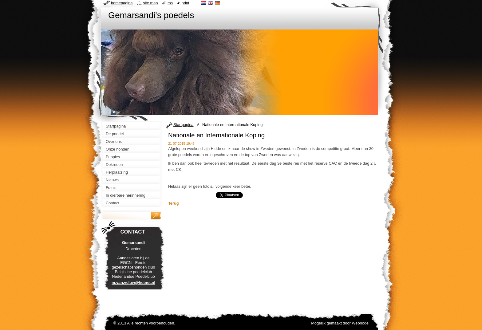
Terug (173, 203)
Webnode (360, 323)
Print (185, 3)
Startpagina (183, 124)
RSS (170, 3)
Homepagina (121, 3)
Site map (150, 3)
